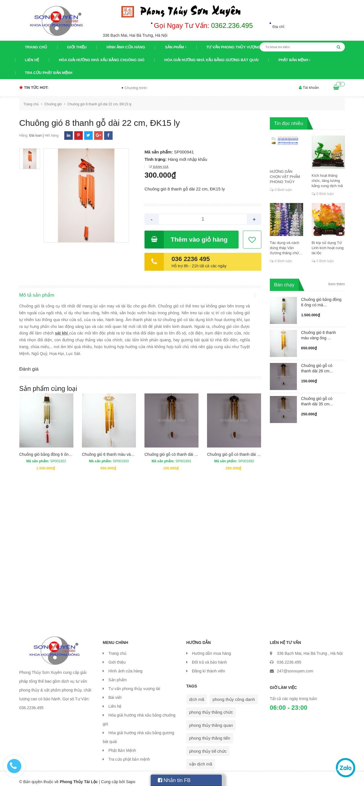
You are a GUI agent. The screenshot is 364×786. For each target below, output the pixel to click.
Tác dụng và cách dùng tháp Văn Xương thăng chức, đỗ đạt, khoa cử (286, 248)
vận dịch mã (200, 758)
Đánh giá (160, 167)
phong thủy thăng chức (211, 706)
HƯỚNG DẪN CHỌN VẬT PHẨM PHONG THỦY (285, 176)
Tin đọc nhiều (288, 123)
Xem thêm (336, 284)
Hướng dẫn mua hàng (211, 647)
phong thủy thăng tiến (209, 732)
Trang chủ (36, 47)
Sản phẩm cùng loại (48, 383)
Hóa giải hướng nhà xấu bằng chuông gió (101, 60)
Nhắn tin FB (174, 780)
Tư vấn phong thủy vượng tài (237, 47)
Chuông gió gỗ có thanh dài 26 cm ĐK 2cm (182, 448)
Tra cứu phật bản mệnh (49, 73)
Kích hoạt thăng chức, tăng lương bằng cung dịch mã (327, 180)
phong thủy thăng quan (211, 719)
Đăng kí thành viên (208, 665)
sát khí (76, 338)
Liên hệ (32, 60)
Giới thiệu (76, 47)
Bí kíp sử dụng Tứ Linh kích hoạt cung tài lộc (328, 248)
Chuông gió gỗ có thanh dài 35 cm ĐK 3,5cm (246, 448)
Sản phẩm (175, 47)
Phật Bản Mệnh (294, 60)
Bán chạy (284, 285)
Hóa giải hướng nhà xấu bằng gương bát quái (211, 60)
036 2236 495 (190, 258)
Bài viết (114, 691)
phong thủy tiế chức (208, 745)
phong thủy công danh (233, 693)
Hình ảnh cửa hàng (125, 47)
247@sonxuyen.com (295, 665)
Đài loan (35, 136)
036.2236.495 (289, 656)
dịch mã (196, 693)
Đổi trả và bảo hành (209, 656)
